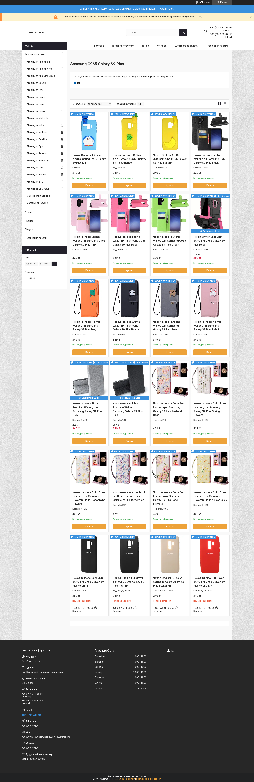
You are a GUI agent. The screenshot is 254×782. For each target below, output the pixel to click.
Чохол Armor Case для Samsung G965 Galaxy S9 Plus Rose (209, 240)
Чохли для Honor (36, 97)
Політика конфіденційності (148, 779)
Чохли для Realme (37, 153)
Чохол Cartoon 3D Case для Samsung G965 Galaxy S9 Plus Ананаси (129, 158)
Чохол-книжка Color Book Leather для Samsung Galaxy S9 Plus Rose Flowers (169, 498)
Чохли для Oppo (35, 146)
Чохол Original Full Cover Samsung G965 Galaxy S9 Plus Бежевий (169, 581)
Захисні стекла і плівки (39, 196)
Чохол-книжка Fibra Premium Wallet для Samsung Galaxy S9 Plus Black (128, 409)
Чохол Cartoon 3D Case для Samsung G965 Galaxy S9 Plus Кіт (89, 158)
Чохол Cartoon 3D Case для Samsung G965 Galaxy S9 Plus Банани (169, 158)
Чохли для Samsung (38, 160)
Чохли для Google (36, 83)
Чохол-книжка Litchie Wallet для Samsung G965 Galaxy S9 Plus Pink (88, 240)
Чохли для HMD (35, 90)
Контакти (162, 46)
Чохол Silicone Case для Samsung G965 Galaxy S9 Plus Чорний (88, 581)
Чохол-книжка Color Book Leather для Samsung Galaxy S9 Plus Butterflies (129, 496)
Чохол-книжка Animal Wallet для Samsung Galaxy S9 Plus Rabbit (207, 325)
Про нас (144, 46)
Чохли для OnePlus (37, 139)
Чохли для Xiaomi (36, 174)
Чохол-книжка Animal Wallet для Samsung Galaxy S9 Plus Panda (126, 325)
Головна (99, 46)
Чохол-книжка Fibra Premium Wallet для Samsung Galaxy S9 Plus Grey (87, 409)
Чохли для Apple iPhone (39, 68)
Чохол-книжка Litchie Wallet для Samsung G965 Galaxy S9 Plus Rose (129, 240)
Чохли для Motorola (37, 118)
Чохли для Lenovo (36, 111)
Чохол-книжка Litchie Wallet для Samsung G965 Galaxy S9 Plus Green (169, 240)
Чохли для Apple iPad (38, 62)
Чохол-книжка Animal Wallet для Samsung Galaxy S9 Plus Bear (167, 325)
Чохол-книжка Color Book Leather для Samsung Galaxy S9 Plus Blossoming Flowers (88, 498)
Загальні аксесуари (37, 203)
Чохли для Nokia (35, 125)
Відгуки (29, 229)
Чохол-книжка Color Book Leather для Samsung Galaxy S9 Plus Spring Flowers (209, 409)
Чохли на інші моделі (38, 188)
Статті (28, 212)
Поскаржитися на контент (123, 779)
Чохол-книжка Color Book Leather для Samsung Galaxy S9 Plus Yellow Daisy (210, 496)
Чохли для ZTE (35, 181)
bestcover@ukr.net (31, 715)
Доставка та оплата (186, 46)
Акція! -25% (167, 8)
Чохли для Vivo (35, 167)
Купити (89, 185)
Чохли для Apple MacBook (41, 76)
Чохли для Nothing (37, 132)
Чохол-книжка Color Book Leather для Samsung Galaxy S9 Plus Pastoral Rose (169, 409)
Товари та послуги (122, 46)
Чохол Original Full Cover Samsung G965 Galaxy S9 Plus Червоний (209, 581)
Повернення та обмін (217, 46)
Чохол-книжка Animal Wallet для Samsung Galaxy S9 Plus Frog (86, 325)
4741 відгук (204, 2)
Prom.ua (142, 776)
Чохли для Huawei (36, 104)
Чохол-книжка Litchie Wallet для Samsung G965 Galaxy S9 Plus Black (209, 158)
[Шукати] (183, 32)
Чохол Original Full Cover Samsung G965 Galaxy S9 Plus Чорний (128, 581)
